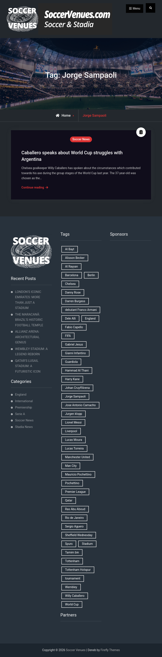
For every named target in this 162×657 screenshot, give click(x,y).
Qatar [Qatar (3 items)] (68, 500)
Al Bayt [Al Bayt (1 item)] (69, 249)
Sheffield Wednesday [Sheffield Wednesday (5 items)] (78, 535)
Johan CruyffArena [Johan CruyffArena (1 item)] (77, 387)
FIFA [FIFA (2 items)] (68, 335)
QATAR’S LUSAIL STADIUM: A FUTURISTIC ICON (27, 366)
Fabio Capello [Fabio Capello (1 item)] (74, 327)
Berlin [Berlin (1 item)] (91, 275)
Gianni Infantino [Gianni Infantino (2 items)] (75, 353)
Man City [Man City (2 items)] (71, 465)
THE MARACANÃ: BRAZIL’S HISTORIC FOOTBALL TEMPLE (29, 320)
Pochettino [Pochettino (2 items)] (72, 483)
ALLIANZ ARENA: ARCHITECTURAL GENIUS (27, 337)
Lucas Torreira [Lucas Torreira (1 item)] (74, 448)
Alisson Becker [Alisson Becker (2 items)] (74, 258)
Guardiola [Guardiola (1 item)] (71, 361)
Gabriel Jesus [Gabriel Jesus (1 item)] (74, 344)
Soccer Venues (76, 650)
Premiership (23, 407)
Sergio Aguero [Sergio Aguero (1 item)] (74, 526)
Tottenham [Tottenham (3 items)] (72, 561)
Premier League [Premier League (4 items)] (75, 491)
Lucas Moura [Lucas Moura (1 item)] (73, 439)
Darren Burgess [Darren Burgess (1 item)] (75, 301)
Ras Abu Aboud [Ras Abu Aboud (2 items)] (75, 509)
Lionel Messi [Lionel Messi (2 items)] (73, 422)
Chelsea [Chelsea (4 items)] (70, 283)
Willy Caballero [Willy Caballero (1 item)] (74, 595)
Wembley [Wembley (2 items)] (71, 587)
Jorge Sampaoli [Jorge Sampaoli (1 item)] (75, 396)
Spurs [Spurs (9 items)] (69, 543)
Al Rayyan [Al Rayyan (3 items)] (71, 266)
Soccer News (81, 139)
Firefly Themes (110, 650)
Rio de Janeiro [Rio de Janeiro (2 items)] (74, 517)
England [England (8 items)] (90, 318)
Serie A (20, 414)
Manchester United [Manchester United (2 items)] (77, 457)
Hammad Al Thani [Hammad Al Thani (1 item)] (77, 370)
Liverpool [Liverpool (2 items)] (71, 431)
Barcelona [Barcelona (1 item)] (71, 275)
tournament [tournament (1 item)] (72, 578)
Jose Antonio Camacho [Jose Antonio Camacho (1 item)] (80, 405)
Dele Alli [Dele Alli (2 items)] (70, 318)
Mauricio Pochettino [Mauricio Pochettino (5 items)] (78, 474)
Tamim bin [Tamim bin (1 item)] (72, 552)
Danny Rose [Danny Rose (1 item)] (73, 292)
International (24, 401)
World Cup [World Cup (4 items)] (71, 604)
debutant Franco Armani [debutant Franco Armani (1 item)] (81, 309)
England (21, 394)
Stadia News (24, 427)
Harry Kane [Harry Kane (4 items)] (72, 379)
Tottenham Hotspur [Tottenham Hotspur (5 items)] (77, 569)
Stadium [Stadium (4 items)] (87, 543)
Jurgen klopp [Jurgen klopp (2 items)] (73, 413)
